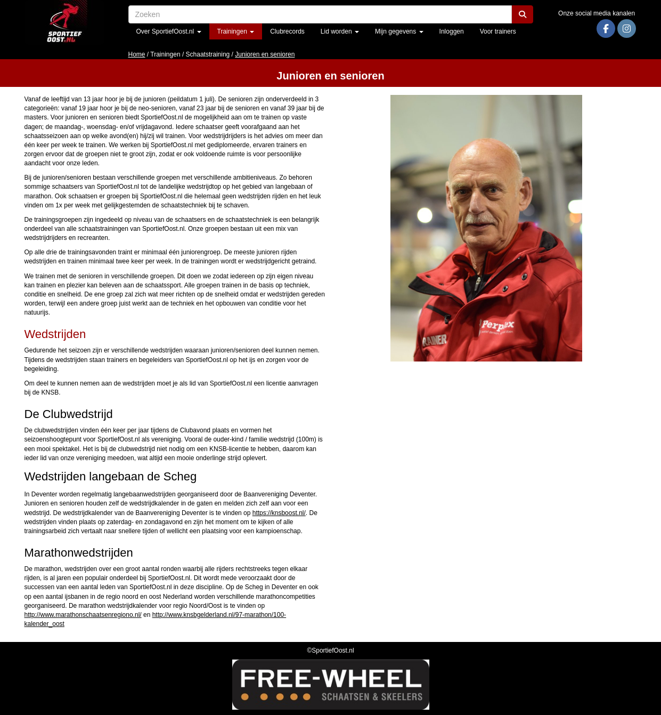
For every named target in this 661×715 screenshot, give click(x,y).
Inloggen (451, 31)
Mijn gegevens (399, 31)
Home (136, 54)
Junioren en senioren (265, 54)
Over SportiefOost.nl (168, 31)
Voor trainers (498, 31)
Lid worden (340, 31)
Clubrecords (287, 31)
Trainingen (236, 31)
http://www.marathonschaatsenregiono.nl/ (83, 614)
